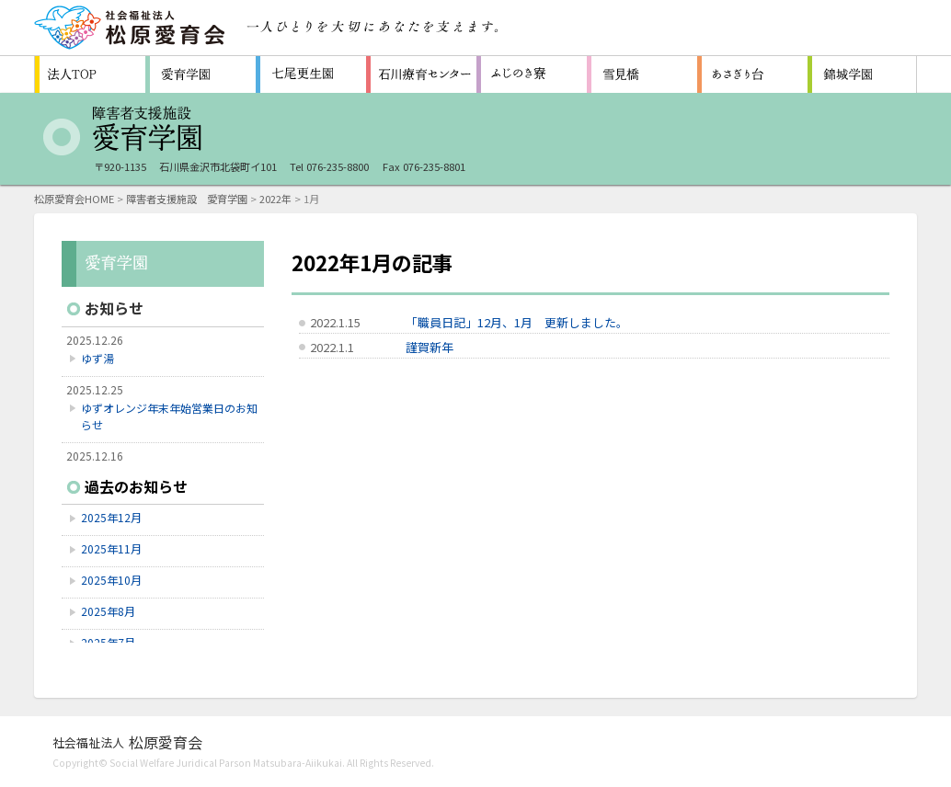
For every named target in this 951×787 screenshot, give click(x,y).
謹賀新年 (429, 347)
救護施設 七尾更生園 (311, 74)
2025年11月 (111, 548)
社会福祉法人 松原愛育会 (130, 28)
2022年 (275, 198)
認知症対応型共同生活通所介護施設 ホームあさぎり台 (752, 74)
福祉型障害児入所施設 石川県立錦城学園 (863, 74)
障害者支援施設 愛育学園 (200, 74)
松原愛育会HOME (74, 198)
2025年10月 (111, 579)
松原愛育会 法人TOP (90, 74)
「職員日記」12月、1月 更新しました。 (517, 322)
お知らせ (114, 308)
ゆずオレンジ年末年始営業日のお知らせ (169, 416)
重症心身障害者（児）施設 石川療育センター (421, 74)
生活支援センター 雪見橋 (642, 74)
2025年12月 (111, 517)
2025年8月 (108, 611)
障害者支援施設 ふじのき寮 (531, 74)
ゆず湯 (97, 358)
